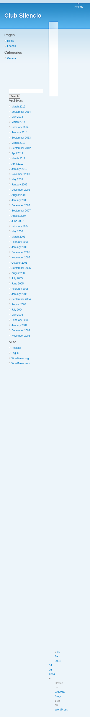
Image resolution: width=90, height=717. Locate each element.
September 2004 (21, 299)
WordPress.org (20, 358)
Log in (15, 353)
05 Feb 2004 (58, 656)
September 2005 (21, 267)
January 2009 (19, 184)
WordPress (61, 709)
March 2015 (18, 106)
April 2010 (17, 163)
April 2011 (17, 153)
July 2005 (17, 278)
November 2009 (20, 174)
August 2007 (18, 215)
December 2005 (20, 252)
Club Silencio (22, 15)
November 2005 (20, 257)
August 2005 (18, 273)
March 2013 (18, 142)
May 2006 (17, 231)
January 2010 (19, 168)
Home (10, 40)
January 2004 (19, 325)
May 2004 (17, 314)
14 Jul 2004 (52, 670)
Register (16, 347)
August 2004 (18, 304)
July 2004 (17, 309)
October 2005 (19, 262)
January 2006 (19, 247)
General (11, 58)
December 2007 (20, 205)
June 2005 (17, 283)
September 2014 (21, 111)
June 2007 (17, 221)
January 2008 (19, 200)
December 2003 (20, 330)
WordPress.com (20, 363)
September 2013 (21, 137)
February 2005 (19, 288)
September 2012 (21, 148)
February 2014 (19, 127)
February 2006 (19, 241)
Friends (78, 6)
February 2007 (19, 226)
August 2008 (18, 195)
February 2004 (19, 320)
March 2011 (18, 158)
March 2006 (18, 236)
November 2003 (20, 335)
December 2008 (20, 189)
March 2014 (18, 122)
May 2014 (17, 116)
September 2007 (21, 210)
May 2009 (17, 179)
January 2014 (19, 132)
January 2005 (19, 294)
